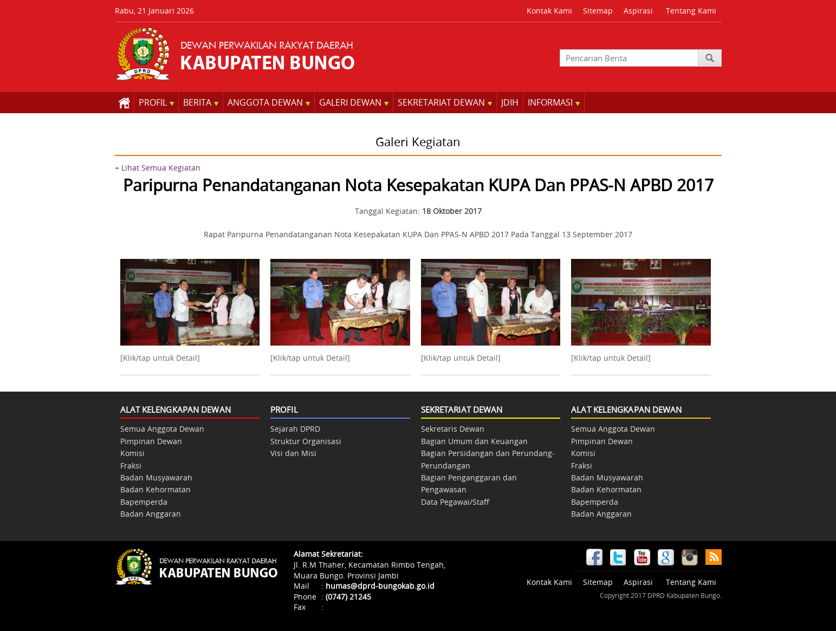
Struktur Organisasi (305, 441)
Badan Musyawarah (156, 477)
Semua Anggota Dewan (162, 429)
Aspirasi (638, 10)
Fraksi (130, 465)
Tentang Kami (691, 10)
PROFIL (156, 102)
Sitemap (598, 10)
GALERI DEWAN (353, 102)
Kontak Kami (549, 10)
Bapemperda (143, 502)
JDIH (510, 102)
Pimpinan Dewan (151, 441)
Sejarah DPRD (295, 429)
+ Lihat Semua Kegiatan (157, 167)
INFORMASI (554, 102)
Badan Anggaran (150, 514)
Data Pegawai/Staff (455, 502)
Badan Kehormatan (155, 489)
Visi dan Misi (293, 453)
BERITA (200, 102)
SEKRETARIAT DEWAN (445, 102)
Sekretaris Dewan (452, 429)
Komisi (132, 453)
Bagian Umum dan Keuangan (474, 441)
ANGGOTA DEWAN (269, 102)
